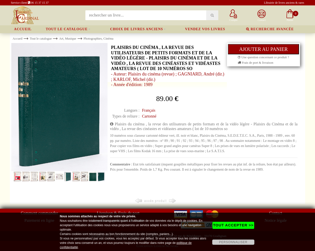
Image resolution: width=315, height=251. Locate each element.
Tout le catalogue (67, 29)
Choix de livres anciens (136, 29)
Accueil (23, 29)
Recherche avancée (270, 29)
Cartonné (149, 116)
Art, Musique (67, 38)
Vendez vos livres (205, 29)
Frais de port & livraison (255, 62)
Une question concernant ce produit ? (263, 57)
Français (148, 110)
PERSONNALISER (233, 242)
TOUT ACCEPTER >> (233, 225)
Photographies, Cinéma (98, 38)
